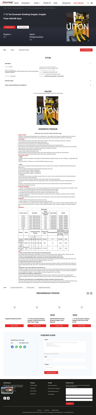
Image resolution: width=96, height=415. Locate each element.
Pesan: (46, 339)
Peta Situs (39, 410)
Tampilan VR (47, 3)
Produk (9, 8)
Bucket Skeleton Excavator (53, 391)
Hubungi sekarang (51, 372)
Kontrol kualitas (33, 391)
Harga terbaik (9, 27)
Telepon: (47, 364)
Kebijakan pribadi (55, 410)
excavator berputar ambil (16, 287)
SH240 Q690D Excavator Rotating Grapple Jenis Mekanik (57, 320)
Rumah (5, 8)
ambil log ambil (30, 287)
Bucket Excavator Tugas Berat (54, 388)
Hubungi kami (33, 393)
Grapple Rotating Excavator (13, 318)
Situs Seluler (46, 410)
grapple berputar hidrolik (44, 287)
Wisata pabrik (33, 388)
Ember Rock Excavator (52, 385)
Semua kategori (51, 394)
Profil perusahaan (33, 385)
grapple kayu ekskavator (18, 8)
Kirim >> (69, 403)
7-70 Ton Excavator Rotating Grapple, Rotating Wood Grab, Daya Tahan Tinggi (36, 320)
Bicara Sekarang (23, 27)
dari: (46, 356)
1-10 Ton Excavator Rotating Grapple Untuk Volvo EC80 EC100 (80, 320)
